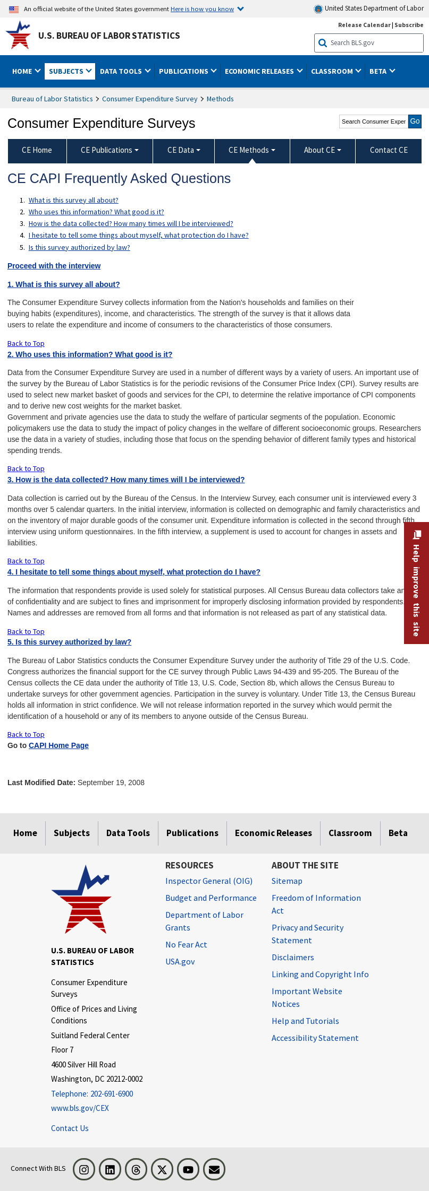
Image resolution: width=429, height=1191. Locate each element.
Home (25, 833)
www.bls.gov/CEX (80, 1108)
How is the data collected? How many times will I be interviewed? (131, 223)
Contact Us (70, 1128)
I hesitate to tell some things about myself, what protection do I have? (139, 235)
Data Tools (128, 833)
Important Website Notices (307, 997)
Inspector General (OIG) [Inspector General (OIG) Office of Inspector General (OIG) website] (209, 880)
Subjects (72, 833)
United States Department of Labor (369, 9)
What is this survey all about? (74, 200)
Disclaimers (293, 957)
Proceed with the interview (53, 266)
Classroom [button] (333, 71)
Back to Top (26, 343)
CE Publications (106, 150)
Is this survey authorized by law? (79, 247)
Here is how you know (202, 8)
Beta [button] (378, 71)
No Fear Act (186, 944)
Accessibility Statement (315, 1037)
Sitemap (287, 880)
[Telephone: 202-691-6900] (100, 1094)
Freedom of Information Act (316, 904)
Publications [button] (184, 71)
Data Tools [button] (122, 71)
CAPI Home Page (59, 745)
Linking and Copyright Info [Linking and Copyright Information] (320, 974)
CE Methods (249, 150)
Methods (220, 98)
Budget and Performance (211, 897)
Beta (398, 833)
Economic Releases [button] (260, 71)
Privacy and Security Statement (307, 933)
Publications (192, 833)
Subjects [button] (67, 71)
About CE (319, 150)
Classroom (350, 833)
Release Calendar (364, 25)
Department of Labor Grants (204, 921)
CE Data (180, 150)
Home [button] (22, 71)
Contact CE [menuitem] (389, 150)
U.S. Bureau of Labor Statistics (109, 35)
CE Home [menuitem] (37, 150)
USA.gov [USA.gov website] (180, 961)
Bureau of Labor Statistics (52, 98)
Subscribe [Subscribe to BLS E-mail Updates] (409, 25)
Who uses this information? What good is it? (96, 211)
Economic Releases (273, 833)
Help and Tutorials (305, 1020)
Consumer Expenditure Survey (150, 98)
